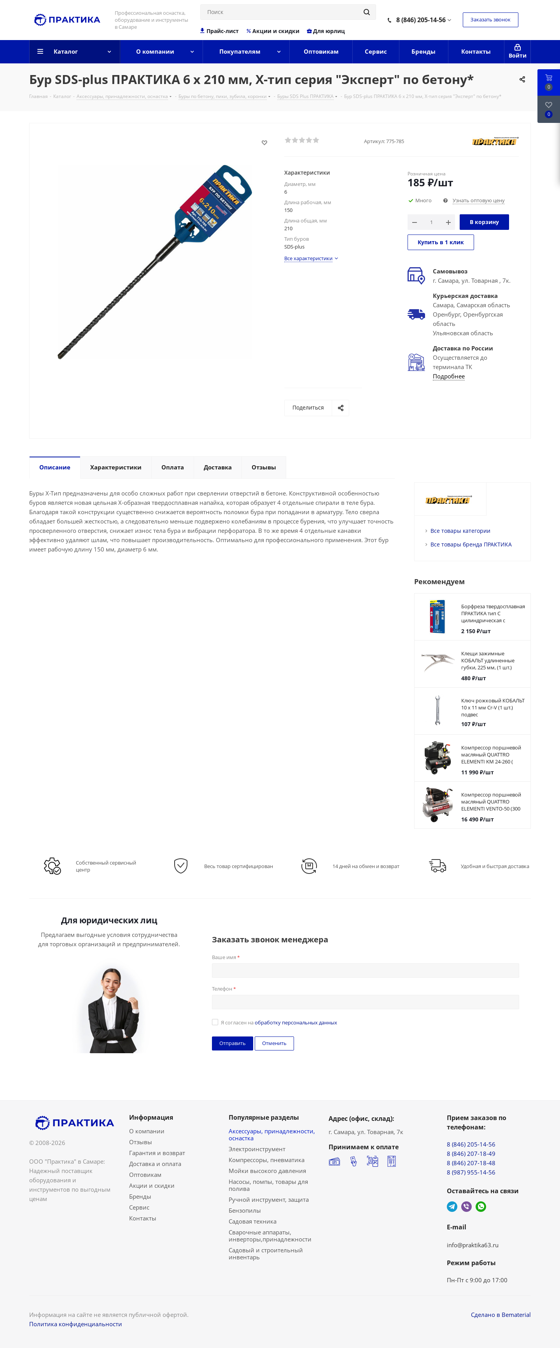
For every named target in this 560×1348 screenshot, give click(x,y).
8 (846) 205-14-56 (421, 20)
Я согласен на (279, 1022)
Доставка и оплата (155, 1164)
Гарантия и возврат (157, 1153)
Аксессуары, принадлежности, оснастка (272, 1134)
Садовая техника (252, 1221)
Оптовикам (145, 1174)
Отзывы (140, 1142)
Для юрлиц (325, 31)
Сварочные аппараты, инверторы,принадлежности (270, 1235)
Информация (151, 1117)
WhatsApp (481, 1206)
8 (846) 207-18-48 (471, 1163)
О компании (146, 1131)
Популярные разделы (264, 1117)
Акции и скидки (272, 31)
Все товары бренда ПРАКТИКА (471, 544)
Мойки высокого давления (267, 1171)
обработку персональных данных (296, 1022)
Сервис (139, 1207)
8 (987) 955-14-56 (471, 1172)
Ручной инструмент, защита (269, 1199)
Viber (466, 1206)
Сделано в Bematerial (501, 1314)
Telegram (452, 1206)
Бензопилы (245, 1210)
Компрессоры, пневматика (266, 1160)
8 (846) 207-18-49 (471, 1153)
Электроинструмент (257, 1149)
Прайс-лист (219, 31)
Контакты (142, 1218)
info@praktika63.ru (473, 1245)
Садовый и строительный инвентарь (266, 1253)
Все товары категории (460, 530)
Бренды (140, 1196)
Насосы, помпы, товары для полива (268, 1185)
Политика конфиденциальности (75, 1324)
